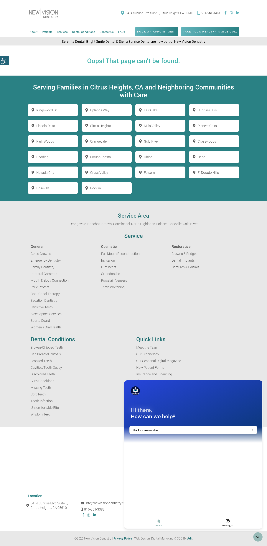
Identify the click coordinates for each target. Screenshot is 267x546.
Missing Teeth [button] (41, 387)
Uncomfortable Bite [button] (45, 407)
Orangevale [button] (98, 141)
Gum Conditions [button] (42, 381)
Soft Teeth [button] (38, 394)
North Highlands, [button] (143, 224)
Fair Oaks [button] (151, 110)
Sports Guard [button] (40, 320)
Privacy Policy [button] (122, 538)
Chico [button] (148, 157)
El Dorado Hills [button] (208, 172)
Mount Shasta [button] (100, 157)
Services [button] (62, 32)
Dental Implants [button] (183, 260)
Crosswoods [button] (207, 141)
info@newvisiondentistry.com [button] (105, 503)
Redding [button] (42, 157)
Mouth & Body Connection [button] (50, 280)
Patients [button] (47, 32)
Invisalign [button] (108, 260)
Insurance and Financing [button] (154, 374)
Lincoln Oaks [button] (45, 125)
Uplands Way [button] (99, 110)
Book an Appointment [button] (155, 31)
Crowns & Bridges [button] (184, 254)
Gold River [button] (151, 141)
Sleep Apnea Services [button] (46, 314)
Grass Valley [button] (99, 172)
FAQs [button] (121, 32)
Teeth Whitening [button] (113, 287)
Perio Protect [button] (40, 287)
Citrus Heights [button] (100, 125)
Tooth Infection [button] (42, 401)
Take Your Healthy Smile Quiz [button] (209, 31)
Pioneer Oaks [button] (207, 125)
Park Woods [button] (45, 141)
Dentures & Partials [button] (185, 267)
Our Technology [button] (147, 354)
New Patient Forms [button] (150, 367)
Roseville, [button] (175, 224)
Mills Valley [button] (152, 125)
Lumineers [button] (108, 267)
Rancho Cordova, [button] (99, 224)
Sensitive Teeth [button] (42, 307)
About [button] (33, 32)
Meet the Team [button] (147, 347)
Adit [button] (190, 538)
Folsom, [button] (162, 224)
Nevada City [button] (45, 172)
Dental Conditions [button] (83, 32)
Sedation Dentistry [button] (44, 300)
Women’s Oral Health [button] (46, 327)
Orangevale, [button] (78, 224)
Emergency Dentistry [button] (46, 260)
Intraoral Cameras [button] (44, 274)
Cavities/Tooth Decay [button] (46, 367)
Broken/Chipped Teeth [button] (47, 347)
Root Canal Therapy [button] (45, 294)
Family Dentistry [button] (42, 267)
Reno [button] (201, 157)
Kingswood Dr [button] (46, 110)
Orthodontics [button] (110, 274)
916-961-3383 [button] (208, 13)
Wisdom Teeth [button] (41, 414)
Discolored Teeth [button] (43, 374)
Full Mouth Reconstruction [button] (120, 254)
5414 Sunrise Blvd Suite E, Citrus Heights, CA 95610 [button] (157, 13)
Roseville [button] (42, 188)
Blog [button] (139, 381)
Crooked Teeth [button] (41, 361)
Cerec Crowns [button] (41, 254)
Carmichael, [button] (121, 224)
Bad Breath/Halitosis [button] (46, 354)
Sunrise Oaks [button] (207, 110)
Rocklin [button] (95, 188)
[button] (4, 60)
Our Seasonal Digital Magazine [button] (158, 361)
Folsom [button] (149, 172)
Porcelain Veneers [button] (114, 280)
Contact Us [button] (107, 32)
